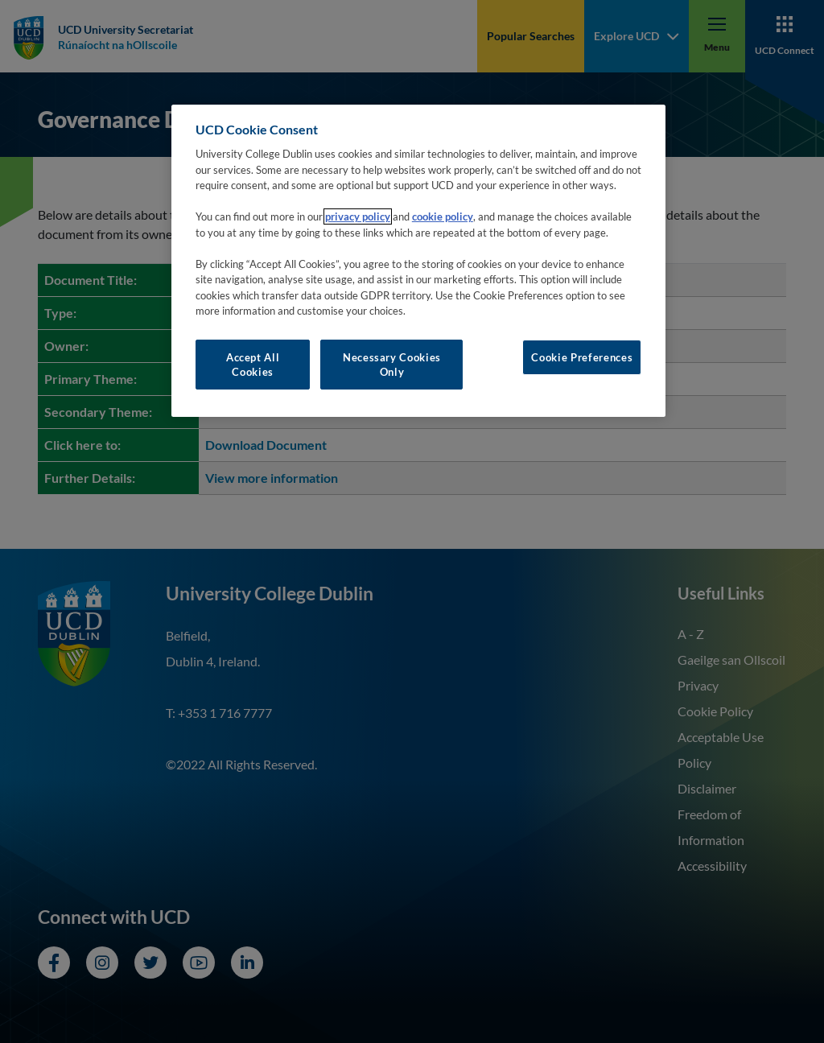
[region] (418, 261)
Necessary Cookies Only (392, 364)
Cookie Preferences (581, 357)
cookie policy (442, 216)
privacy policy (357, 216)
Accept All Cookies (253, 364)
